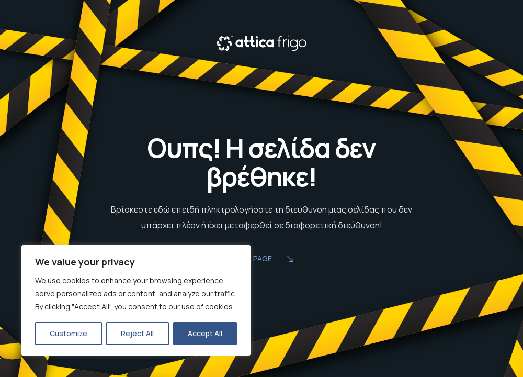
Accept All (205, 333)
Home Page (261, 259)
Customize (68, 333)
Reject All (137, 333)
